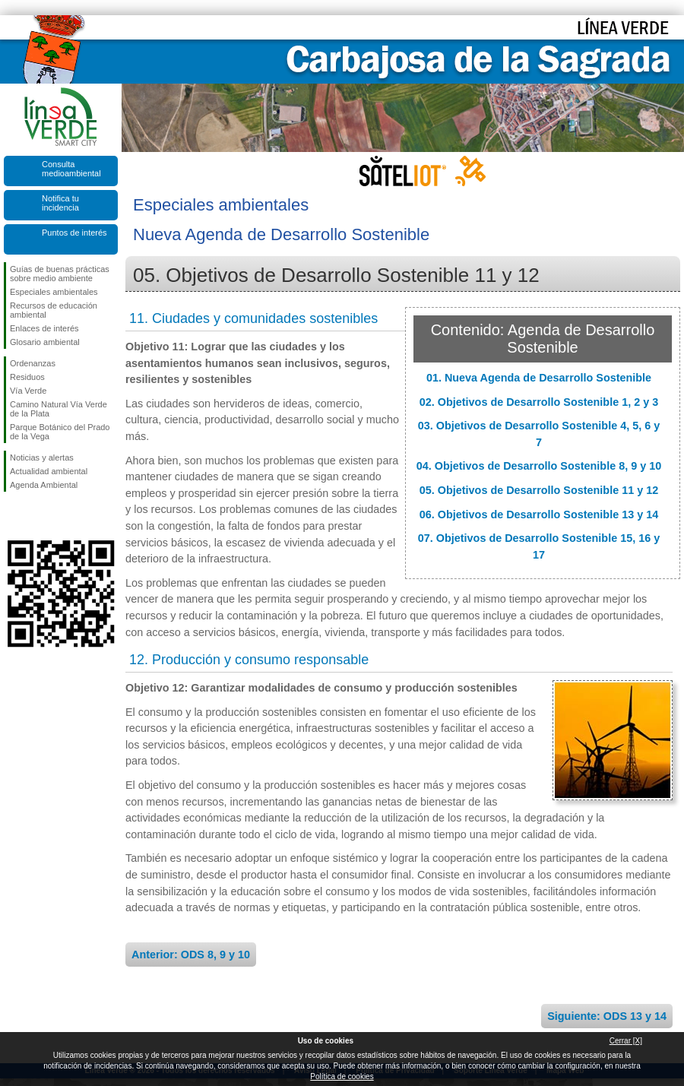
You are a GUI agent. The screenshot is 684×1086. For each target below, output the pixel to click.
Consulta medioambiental (71, 169)
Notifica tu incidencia (60, 203)
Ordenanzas (32, 363)
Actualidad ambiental (48, 471)
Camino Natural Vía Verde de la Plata (58, 409)
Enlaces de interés (44, 328)
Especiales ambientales (54, 291)
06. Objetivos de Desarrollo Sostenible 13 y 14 (539, 514)
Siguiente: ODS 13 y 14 (607, 1016)
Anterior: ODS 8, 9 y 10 (190, 954)
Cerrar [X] (626, 1041)
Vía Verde (28, 390)
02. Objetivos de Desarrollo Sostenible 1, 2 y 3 (539, 402)
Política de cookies (341, 1076)
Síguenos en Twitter (38, 516)
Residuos (27, 377)
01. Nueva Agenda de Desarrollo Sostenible (538, 378)
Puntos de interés (74, 232)
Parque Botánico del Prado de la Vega (59, 432)
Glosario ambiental (45, 342)
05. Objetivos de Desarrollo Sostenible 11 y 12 (539, 490)
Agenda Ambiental (44, 484)
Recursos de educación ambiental (53, 310)
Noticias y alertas (42, 457)
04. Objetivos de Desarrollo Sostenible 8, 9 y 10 (538, 466)
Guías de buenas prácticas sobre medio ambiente (59, 273)
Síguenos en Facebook (13, 516)
